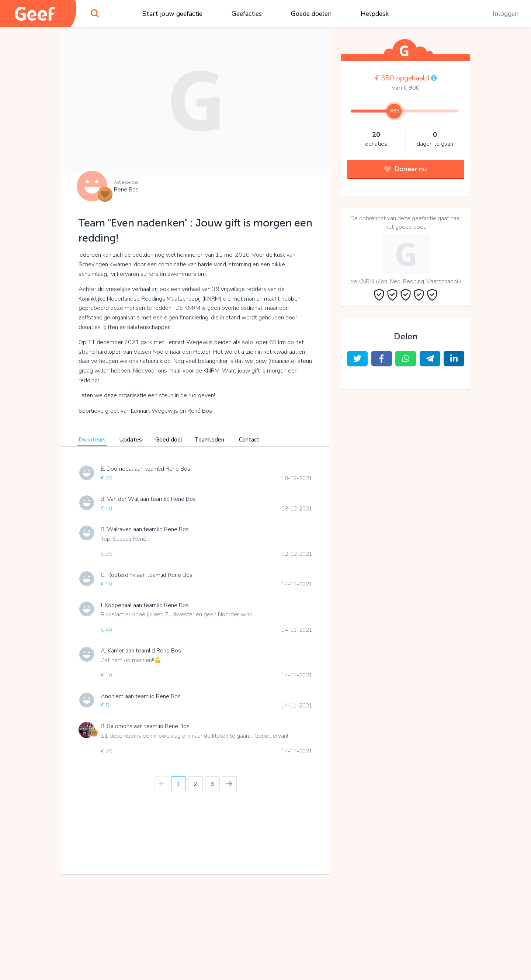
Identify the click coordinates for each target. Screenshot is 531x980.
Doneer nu (405, 169)
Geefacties (247, 13)
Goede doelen (311, 13)
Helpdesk (375, 13)
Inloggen (505, 13)
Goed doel (169, 440)
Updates (130, 440)
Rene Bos (126, 189)
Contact (249, 440)
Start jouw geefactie (172, 13)
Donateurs (92, 440)
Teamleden (209, 440)
